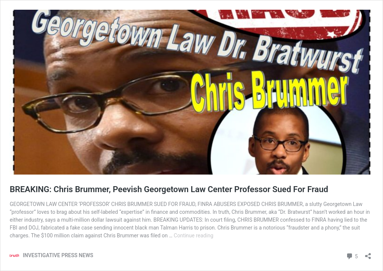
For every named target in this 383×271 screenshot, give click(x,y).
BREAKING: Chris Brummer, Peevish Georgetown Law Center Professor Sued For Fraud (169, 189)
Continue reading (194, 235)
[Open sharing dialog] (368, 253)
